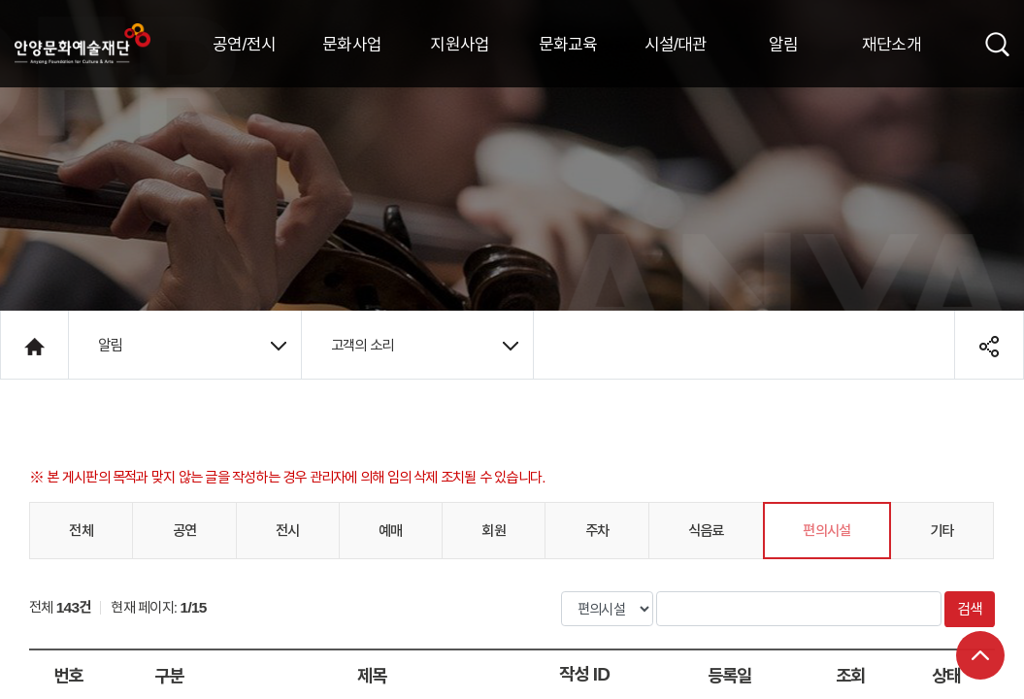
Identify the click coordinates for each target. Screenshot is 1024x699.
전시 (287, 530)
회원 (493, 530)
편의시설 (826, 530)
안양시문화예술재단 (82, 43)
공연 (184, 530)
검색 (969, 608)
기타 (941, 530)
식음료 (706, 530)
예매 (390, 530)
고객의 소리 (424, 344)
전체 (80, 530)
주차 (597, 530)
